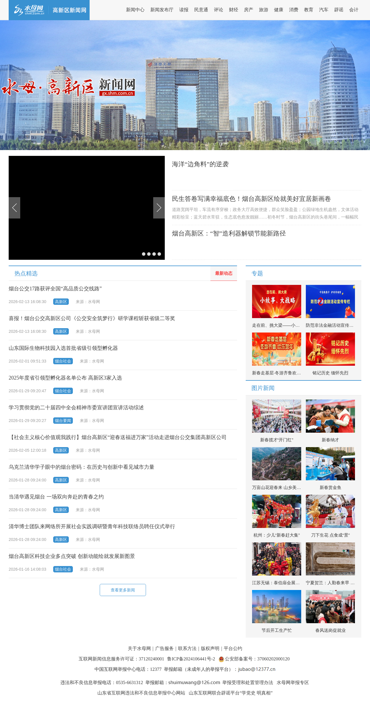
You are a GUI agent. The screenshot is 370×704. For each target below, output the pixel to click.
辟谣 (338, 9)
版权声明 (210, 648)
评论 (218, 9)
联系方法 (187, 648)
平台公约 (233, 648)
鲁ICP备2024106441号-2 (191, 658)
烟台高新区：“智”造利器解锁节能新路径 (229, 233)
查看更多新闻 (123, 590)
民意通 (201, 9)
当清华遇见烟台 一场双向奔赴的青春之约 (56, 497)
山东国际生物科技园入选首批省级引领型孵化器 (63, 348)
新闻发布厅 (161, 9)
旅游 (263, 9)
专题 (257, 273)
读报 (183, 9)
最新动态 (223, 273)
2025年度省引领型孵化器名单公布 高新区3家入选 (65, 378)
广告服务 (164, 648)
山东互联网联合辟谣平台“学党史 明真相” (231, 692)
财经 (233, 9)
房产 (248, 9)
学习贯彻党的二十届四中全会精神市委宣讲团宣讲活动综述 (76, 407)
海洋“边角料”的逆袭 (200, 164)
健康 (278, 9)
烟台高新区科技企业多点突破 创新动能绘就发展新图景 (72, 556)
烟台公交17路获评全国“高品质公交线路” (55, 289)
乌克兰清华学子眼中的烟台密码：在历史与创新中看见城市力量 (81, 467)
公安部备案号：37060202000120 (257, 658)
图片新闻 (263, 388)
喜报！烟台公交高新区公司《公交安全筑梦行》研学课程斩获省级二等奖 (92, 318)
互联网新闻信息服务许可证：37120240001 (121, 658)
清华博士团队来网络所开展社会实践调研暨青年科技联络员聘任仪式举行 (92, 526)
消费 (293, 9)
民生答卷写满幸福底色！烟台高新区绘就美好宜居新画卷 (251, 198)
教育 (308, 9)
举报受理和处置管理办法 (247, 682)
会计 (353, 9)
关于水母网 (140, 648)
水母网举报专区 (293, 682)
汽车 (323, 9)
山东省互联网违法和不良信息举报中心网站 (141, 692)
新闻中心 (135, 9)
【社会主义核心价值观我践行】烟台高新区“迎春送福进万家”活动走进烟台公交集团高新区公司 (118, 437)
